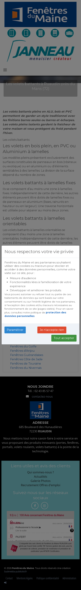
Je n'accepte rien (52, 330)
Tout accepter (64, 338)
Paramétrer (15, 330)
